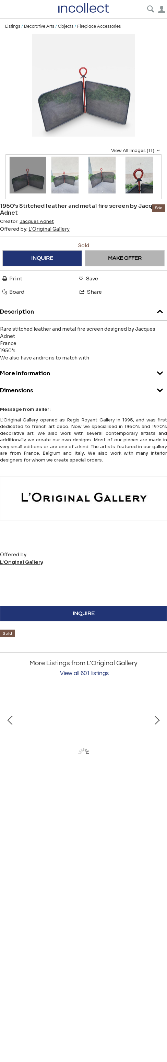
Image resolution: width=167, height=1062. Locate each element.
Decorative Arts (39, 26)
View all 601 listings (84, 673)
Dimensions (83, 388)
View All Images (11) (136, 150)
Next (156, 754)
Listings (12, 26)
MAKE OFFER (125, 258)
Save (87, 278)
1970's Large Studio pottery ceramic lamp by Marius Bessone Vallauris (82, 813)
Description (83, 310)
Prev (10, 754)
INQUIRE (42, 258)
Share (90, 292)
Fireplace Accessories (99, 26)
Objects (65, 26)
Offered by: (35, 229)
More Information (83, 371)
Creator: (27, 221)
